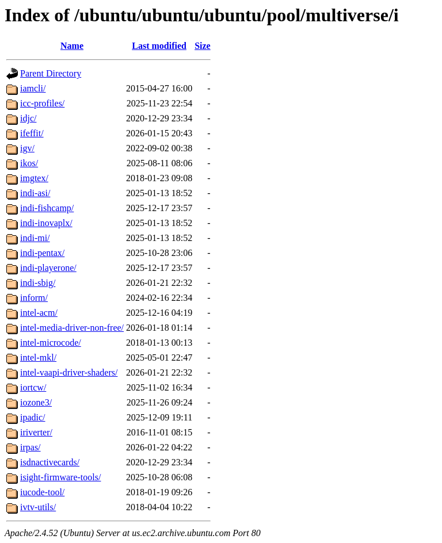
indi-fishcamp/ (47, 208)
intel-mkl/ (38, 357)
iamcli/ (32, 88)
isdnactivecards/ (49, 462)
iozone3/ (36, 402)
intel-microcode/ (50, 342)
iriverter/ (36, 432)
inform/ (34, 298)
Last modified (159, 46)
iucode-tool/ (42, 492)
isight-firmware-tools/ (60, 477)
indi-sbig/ (37, 283)
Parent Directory (50, 73)
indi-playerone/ (48, 268)
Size (203, 46)
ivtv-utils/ (38, 507)
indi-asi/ (35, 193)
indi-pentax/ (42, 253)
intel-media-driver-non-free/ (72, 327)
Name (71, 46)
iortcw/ (33, 387)
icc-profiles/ (42, 103)
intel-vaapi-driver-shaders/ (68, 372)
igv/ (27, 148)
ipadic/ (32, 417)
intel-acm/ (39, 313)
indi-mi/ (35, 238)
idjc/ (28, 118)
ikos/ (29, 163)
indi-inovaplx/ (46, 223)
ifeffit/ (32, 133)
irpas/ (30, 447)
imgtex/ (34, 178)
